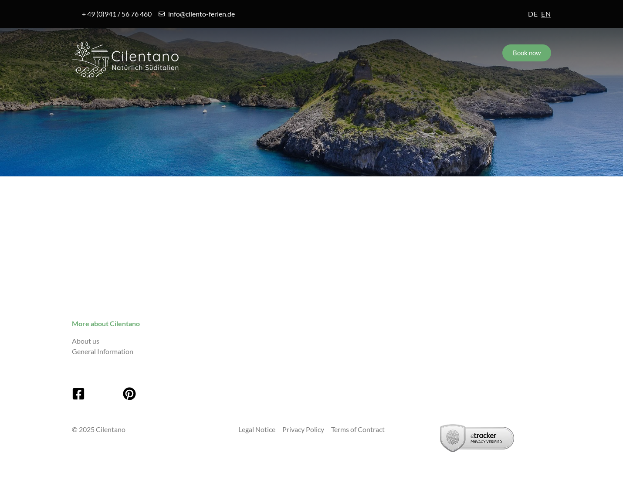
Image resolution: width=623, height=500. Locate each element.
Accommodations (267, 96)
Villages (173, 96)
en (546, 14)
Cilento (97, 96)
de (533, 14)
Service (359, 96)
